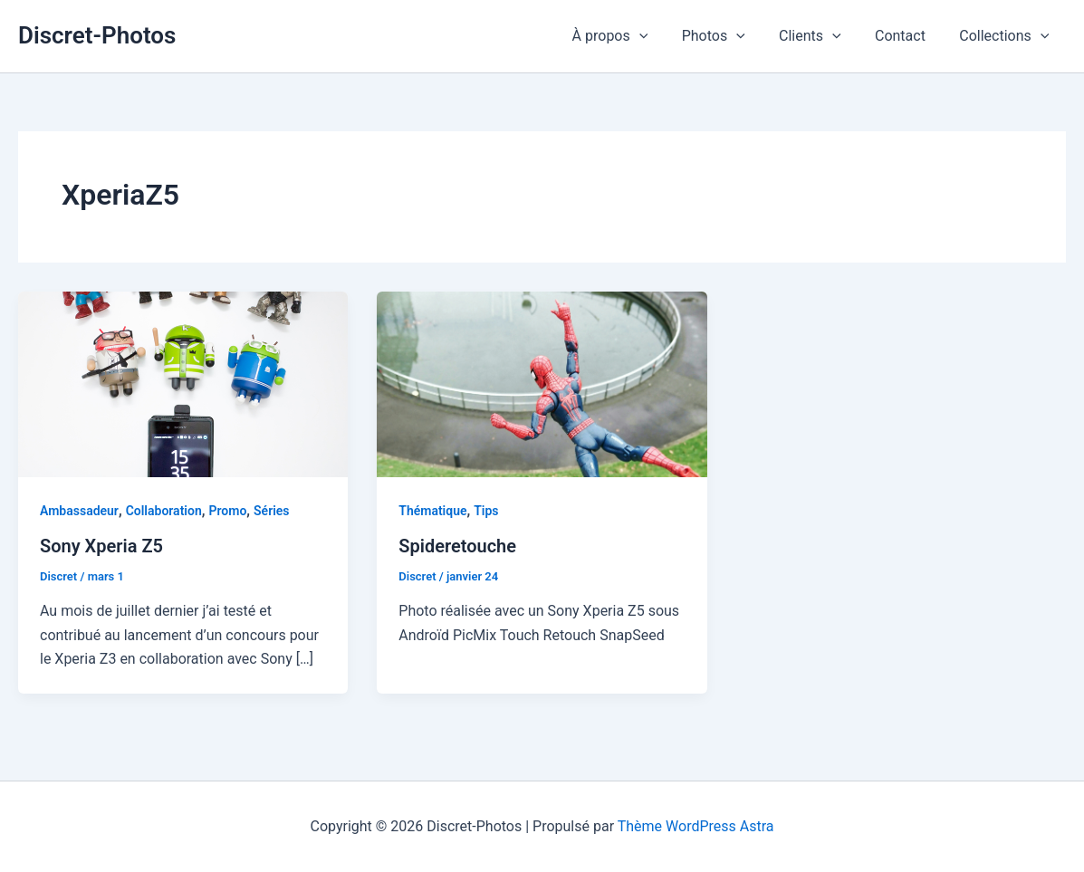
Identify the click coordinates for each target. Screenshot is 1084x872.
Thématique (432, 510)
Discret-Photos (97, 35)
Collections (1006, 36)
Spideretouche (457, 546)
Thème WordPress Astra (696, 826)
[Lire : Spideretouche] (541, 382)
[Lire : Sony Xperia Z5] (183, 382)
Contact (907, 35)
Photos (730, 36)
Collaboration (164, 510)
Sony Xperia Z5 (101, 546)
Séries (271, 510)
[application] (661, 36)
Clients (822, 36)
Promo (227, 510)
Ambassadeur (79, 510)
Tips (486, 510)
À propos (632, 36)
